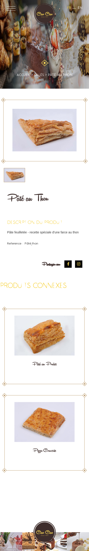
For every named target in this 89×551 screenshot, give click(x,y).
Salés (44, 53)
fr (69, 8)
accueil (23, 75)
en (80, 8)
